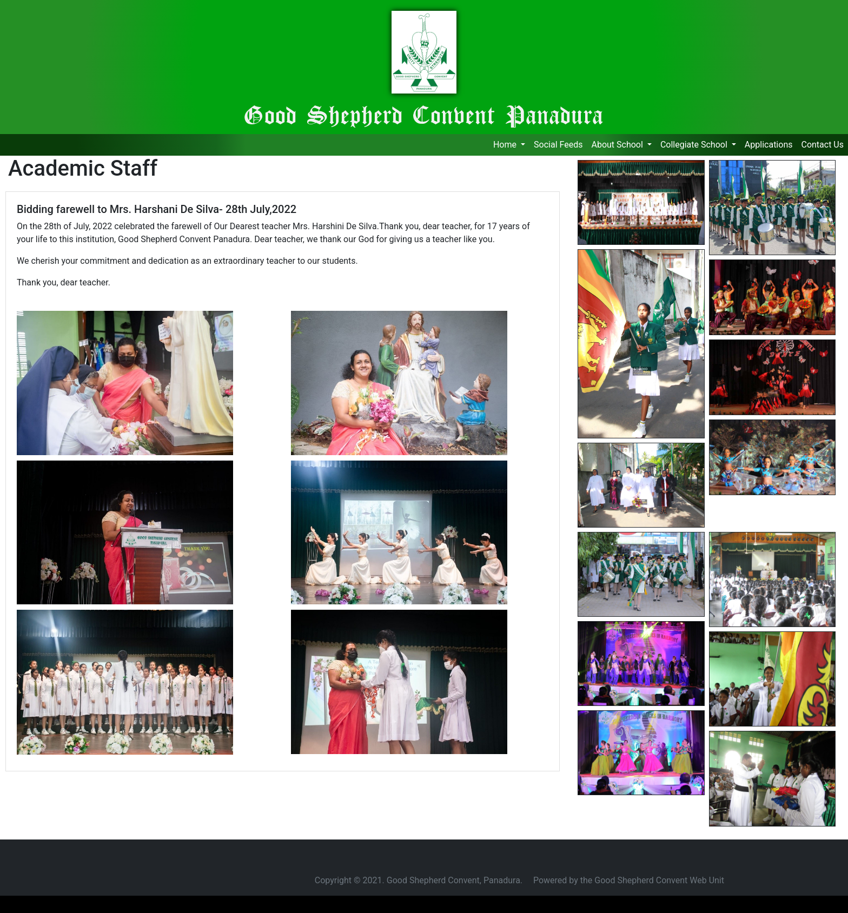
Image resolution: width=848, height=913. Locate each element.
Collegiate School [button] (695, 144)
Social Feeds (558, 144)
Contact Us (822, 144)
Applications (771, 144)
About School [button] (618, 144)
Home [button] (506, 144)
